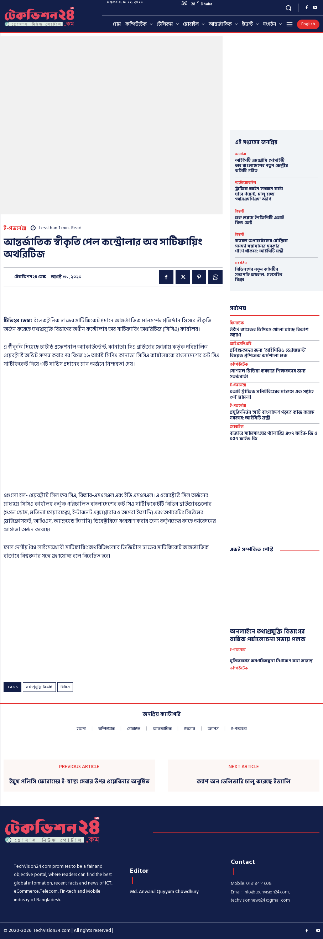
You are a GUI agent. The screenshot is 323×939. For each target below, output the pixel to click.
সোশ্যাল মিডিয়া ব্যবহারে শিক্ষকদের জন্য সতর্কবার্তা (268, 374)
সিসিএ (65, 687)
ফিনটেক (237, 323)
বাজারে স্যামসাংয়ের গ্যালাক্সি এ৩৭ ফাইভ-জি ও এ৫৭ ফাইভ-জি (273, 436)
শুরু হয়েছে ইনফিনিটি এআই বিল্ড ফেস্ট (259, 220)
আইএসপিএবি (240, 344)
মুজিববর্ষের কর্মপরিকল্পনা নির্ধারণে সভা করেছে (271, 661)
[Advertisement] (113, 436)
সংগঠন (241, 263)
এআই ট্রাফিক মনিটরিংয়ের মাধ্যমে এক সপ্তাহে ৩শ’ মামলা (272, 394)
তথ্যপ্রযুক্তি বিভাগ (39, 687)
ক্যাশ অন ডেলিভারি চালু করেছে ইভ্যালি (244, 781)
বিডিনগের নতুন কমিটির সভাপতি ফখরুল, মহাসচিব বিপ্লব (258, 274)
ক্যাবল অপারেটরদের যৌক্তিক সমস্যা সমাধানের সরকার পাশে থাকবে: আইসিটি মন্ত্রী (261, 246)
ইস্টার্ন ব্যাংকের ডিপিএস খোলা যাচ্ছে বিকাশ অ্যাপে (269, 332)
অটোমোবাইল (245, 182)
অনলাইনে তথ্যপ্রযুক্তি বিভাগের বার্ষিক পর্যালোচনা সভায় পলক (268, 636)
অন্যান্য (240, 154)
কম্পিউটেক (239, 365)
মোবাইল (237, 427)
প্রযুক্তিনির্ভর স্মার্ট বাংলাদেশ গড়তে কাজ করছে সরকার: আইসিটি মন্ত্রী (272, 415)
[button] (288, 7)
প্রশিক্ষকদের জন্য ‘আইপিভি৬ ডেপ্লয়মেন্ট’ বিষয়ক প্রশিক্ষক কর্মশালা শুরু (268, 353)
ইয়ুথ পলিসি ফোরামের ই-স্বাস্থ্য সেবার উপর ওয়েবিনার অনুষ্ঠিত (79, 781)
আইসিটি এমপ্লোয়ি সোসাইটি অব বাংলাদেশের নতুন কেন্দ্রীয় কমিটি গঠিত (261, 165)
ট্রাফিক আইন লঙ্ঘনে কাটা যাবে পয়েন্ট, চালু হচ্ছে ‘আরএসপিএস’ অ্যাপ (259, 194)
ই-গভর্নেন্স (15, 228)
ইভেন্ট (239, 211)
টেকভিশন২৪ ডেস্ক (30, 277)
